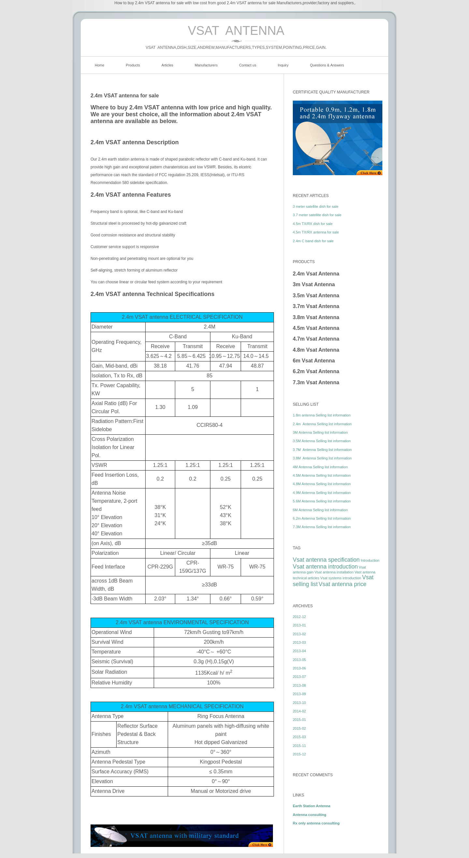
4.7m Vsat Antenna (316, 339)
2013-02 (299, 634)
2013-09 (299, 694)
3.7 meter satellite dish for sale (317, 215)
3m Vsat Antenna (314, 284)
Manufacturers (206, 65)
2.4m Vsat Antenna (316, 273)
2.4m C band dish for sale (313, 241)
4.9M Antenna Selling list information (322, 493)
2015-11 (299, 746)
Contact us (247, 65)
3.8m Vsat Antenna (316, 317)
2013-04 (299, 651)
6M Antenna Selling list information (320, 510)
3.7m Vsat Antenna (316, 306)
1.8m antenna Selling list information (321, 415)
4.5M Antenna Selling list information (322, 475)
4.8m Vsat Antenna (316, 350)
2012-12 (299, 617)
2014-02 (299, 711)
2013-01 (299, 625)
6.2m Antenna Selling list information (322, 518)
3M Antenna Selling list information (320, 432)
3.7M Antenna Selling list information (322, 450)
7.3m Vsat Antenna (316, 382)
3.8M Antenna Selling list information (322, 458)
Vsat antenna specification (326, 559)
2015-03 (299, 737)
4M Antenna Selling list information (320, 467)
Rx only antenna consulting (316, 823)
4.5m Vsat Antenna (316, 328)
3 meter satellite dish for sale (315, 206)
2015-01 (299, 720)
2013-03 (299, 642)
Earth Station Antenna (311, 806)
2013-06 (299, 668)
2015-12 (299, 754)
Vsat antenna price (342, 584)
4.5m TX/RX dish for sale (313, 224)
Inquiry (283, 65)
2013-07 (299, 677)
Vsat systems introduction (340, 578)
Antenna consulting (309, 815)
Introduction (370, 560)
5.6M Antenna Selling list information (322, 501)
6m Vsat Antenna (314, 360)
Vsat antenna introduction (325, 566)
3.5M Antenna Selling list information (322, 441)
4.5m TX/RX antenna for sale (316, 232)
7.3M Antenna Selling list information (322, 527)
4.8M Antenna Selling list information (322, 484)
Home (99, 65)
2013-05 (299, 660)
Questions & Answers (327, 65)
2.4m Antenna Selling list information (322, 424)
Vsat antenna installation (334, 572)
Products (133, 65)
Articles (167, 65)
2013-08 (299, 685)
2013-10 (299, 703)
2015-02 (299, 728)
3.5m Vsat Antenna (316, 295)
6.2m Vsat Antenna (316, 371)
